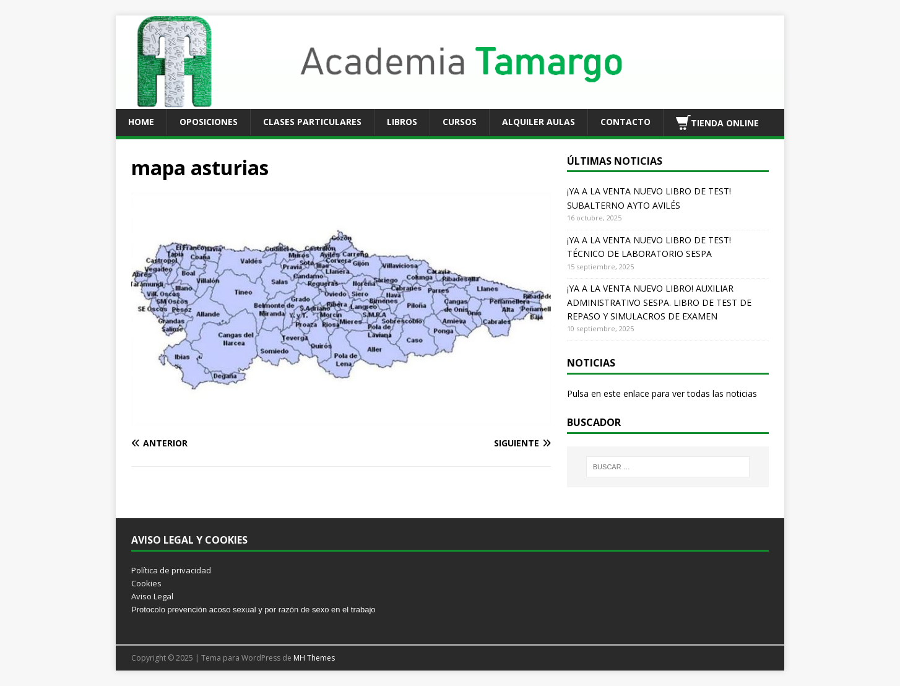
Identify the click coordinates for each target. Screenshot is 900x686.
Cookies (146, 583)
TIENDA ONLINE (717, 122)
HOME (141, 122)
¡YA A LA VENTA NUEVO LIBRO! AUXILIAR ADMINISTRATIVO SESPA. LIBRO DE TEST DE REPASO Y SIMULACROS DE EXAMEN (659, 302)
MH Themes (314, 658)
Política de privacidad (171, 570)
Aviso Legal (152, 596)
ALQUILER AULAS (538, 122)
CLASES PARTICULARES (312, 122)
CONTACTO (625, 122)
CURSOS (460, 122)
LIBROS (402, 122)
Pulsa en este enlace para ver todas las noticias (662, 393)
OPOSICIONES (209, 122)
